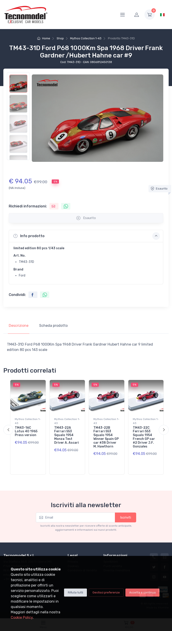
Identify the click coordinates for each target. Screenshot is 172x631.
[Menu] (122, 14)
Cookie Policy (22, 617)
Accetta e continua (142, 592)
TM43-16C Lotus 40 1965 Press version (26, 431)
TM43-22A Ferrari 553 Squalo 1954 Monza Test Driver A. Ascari (66, 435)
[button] (86, 236)
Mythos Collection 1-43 (85, 38)
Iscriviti (125, 517)
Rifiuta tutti (75, 592)
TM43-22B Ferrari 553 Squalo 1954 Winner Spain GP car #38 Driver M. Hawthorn (106, 437)
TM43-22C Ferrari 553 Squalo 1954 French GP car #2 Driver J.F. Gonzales (144, 437)
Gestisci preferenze (106, 592)
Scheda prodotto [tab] (53, 325)
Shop (60, 38)
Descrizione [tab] (18, 325)
